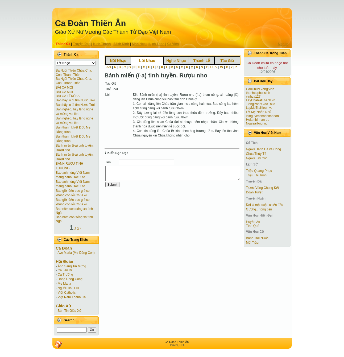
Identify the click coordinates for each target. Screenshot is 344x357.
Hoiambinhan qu (257, 120)
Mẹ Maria (64, 283)
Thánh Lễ (201, 61)
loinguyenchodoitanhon (262, 116)
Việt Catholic (67, 292)
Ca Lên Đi (65, 270)
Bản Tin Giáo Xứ (69, 311)
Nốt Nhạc (118, 61)
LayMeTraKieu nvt (259, 108)
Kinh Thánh (102, 44)
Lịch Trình (156, 44)
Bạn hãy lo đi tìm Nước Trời (75, 100)
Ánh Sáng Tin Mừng (72, 266)
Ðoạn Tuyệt (254, 192)
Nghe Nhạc (176, 61)
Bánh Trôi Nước (257, 238)
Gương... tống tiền (259, 209)
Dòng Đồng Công (70, 279)
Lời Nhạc (147, 61)
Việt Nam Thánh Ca (72, 297)
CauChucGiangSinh (260, 89)
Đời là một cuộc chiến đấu (264, 205)
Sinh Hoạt (139, 44)
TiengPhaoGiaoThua (260, 104)
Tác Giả (227, 61)
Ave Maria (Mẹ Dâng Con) (76, 253)
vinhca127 (253, 96)
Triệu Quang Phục (259, 171)
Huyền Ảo (253, 222)
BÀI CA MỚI (64, 87)
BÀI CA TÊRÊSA (68, 96)
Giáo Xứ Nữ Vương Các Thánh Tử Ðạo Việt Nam (113, 32)
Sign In (283, 44)
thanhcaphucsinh (258, 93)
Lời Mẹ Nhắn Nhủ (258, 112)
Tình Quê (252, 226)
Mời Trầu (252, 242)
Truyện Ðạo (81, 44)
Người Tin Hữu (68, 288)
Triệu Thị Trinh (256, 175)
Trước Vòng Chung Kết (262, 188)
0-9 (108, 67)
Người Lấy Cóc (257, 158)
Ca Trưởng (65, 274)
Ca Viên (173, 44)
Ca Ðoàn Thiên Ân (90, 23)
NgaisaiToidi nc (257, 123)
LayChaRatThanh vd (260, 100)
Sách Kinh (121, 44)
